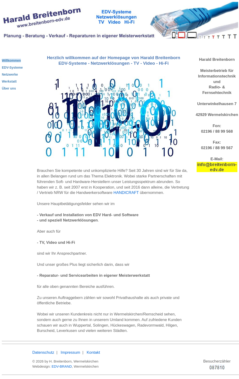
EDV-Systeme (12, 67)
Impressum (70, 352)
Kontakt (93, 352)
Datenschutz (43, 352)
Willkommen (11, 60)
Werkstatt (9, 81)
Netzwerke (10, 74)
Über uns (9, 88)
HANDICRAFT (126, 192)
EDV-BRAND (62, 366)
